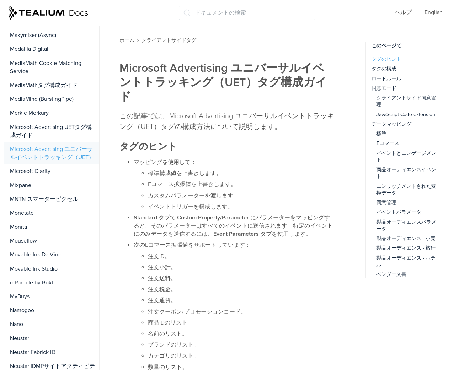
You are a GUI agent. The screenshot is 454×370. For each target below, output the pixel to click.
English (433, 12)
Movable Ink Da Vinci (36, 254)
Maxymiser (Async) (33, 35)
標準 (381, 134)
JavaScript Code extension (405, 114)
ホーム (126, 40)
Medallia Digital (29, 49)
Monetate (22, 213)
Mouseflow (23, 240)
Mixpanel (21, 185)
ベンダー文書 (391, 274)
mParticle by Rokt (31, 282)
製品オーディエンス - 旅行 (406, 248)
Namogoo (22, 310)
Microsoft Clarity (30, 171)
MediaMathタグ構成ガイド (44, 85)
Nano (16, 324)
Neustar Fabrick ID (32, 352)
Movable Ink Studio (34, 268)
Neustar (19, 338)
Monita (18, 226)
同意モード (384, 88)
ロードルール (386, 79)
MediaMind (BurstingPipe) (42, 99)
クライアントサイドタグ (168, 40)
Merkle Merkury (29, 112)
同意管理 (386, 203)
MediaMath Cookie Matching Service (45, 67)
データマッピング (391, 124)
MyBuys (20, 296)
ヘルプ (403, 12)
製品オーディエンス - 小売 (406, 238)
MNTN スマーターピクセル (44, 199)
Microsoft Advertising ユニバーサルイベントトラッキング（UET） (52, 153)
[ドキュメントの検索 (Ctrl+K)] (247, 13)
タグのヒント (386, 59)
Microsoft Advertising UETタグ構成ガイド (51, 131)
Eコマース (387, 143)
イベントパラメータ (398, 212)
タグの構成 (384, 69)
